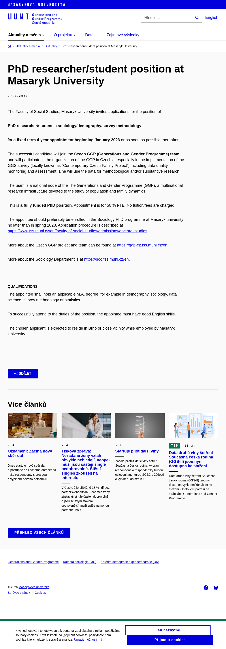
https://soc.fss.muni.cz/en (106, 259)
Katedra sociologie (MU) (79, 562)
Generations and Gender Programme (33, 562)
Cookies (40, 592)
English (211, 17)
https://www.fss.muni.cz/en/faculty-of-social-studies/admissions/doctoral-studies (77, 231)
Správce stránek (19, 592)
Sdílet (22, 373)
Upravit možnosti (88, 641)
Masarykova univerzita (34, 587)
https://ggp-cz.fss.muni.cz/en (142, 245)
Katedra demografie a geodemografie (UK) (130, 562)
